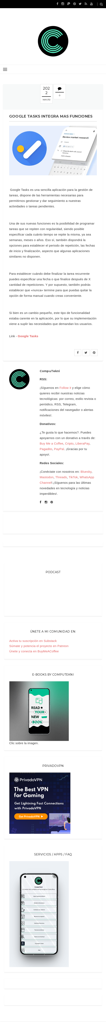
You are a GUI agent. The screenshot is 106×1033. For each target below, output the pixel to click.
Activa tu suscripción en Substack (33, 641)
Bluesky (86, 471)
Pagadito (46, 449)
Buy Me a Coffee (51, 443)
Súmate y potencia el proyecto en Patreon (39, 646)
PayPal (59, 449)
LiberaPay (82, 443)
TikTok (73, 477)
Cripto (69, 443)
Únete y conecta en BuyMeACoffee (34, 651)
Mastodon (47, 477)
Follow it (65, 387)
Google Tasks (28, 336)
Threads (61, 477)
